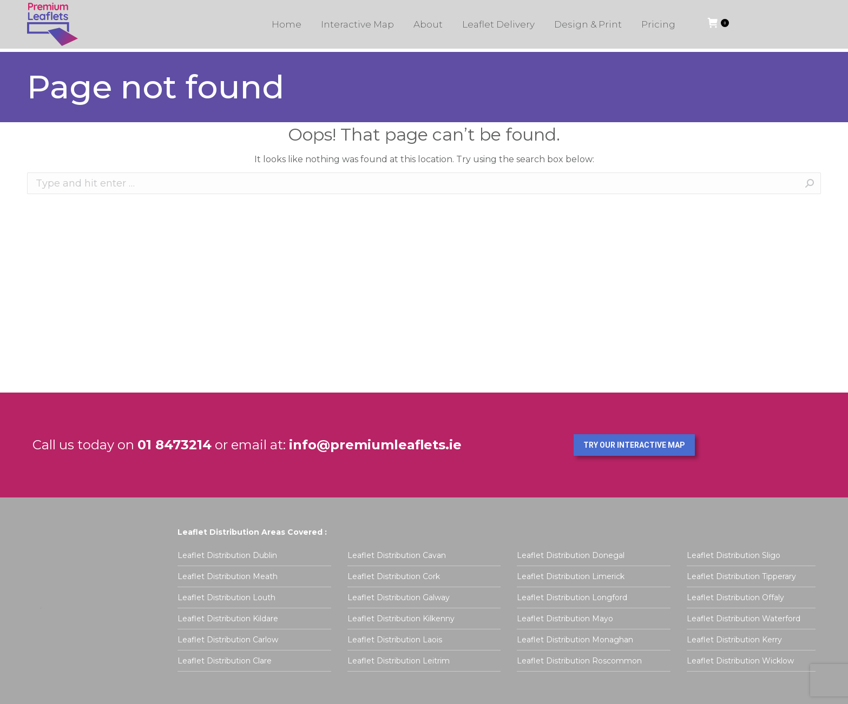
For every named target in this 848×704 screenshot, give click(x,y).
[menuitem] (286, 27)
